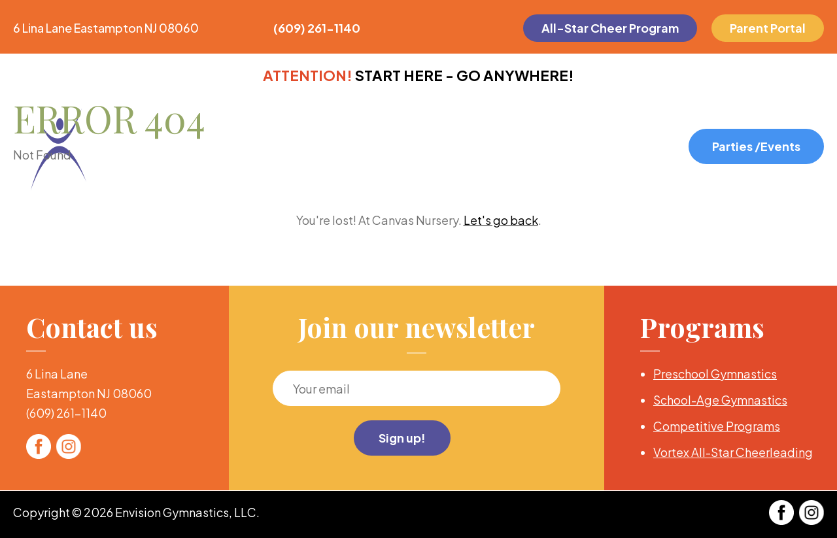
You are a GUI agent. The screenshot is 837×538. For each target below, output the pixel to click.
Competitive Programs (716, 425)
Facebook (38, 446)
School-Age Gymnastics (720, 399)
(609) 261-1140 (316, 27)
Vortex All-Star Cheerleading (733, 452)
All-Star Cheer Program (610, 27)
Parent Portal (768, 27)
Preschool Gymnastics (715, 373)
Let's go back (501, 219)
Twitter (68, 446)
